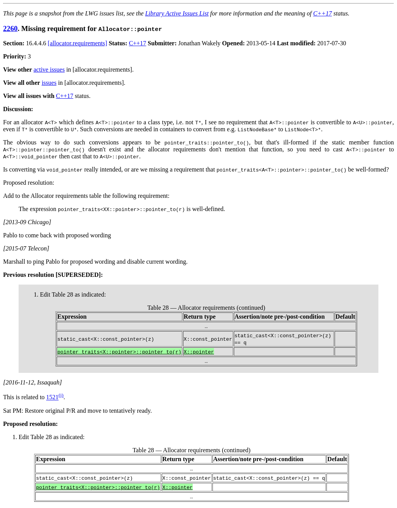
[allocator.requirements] (77, 43)
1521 (52, 397)
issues (48, 82)
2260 (10, 28)
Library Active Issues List (177, 13)
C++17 (322, 13)
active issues (49, 69)
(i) (61, 395)
